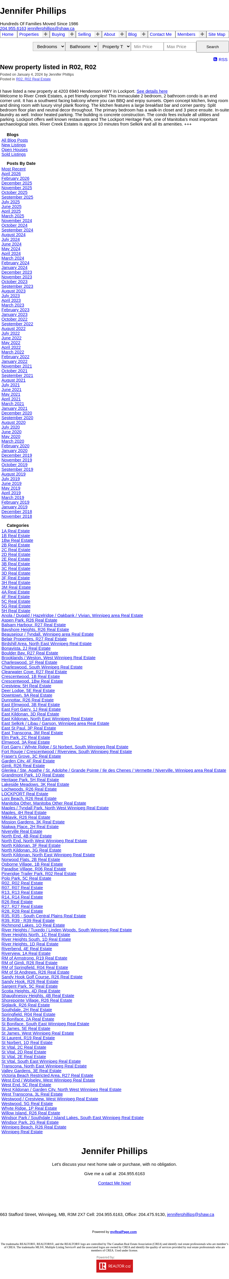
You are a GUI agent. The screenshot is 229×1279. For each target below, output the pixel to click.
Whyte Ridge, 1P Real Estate (29, 1108)
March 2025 (12, 216)
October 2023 (14, 281)
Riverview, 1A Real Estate (26, 953)
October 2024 (14, 225)
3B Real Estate (15, 563)
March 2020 (12, 441)
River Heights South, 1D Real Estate (36, 939)
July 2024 (10, 239)
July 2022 (10, 333)
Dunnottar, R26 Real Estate (27, 700)
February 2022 (15, 356)
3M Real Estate (16, 587)
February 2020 (15, 446)
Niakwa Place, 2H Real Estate (30, 826)
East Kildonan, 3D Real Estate (30, 714)
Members (186, 34)
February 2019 (15, 502)
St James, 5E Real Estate (25, 1028)
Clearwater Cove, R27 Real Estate (34, 671)
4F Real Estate (15, 596)
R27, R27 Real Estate (22, 906)
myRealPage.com (123, 1232)
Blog (132, 34)
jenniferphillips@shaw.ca (190, 1214)
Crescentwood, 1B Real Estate (30, 676)
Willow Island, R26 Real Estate (30, 1113)
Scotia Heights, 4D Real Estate (30, 991)
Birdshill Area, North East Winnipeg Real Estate (46, 643)
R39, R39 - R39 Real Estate (28, 920)
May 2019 (10, 488)
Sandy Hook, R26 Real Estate (30, 981)
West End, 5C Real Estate (26, 1084)
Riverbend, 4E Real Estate (26, 948)
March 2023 (12, 305)
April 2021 (11, 399)
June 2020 (11, 431)
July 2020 (10, 427)
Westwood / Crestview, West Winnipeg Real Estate (49, 1099)
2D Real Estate (15, 554)
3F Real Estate (15, 578)
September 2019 (17, 469)
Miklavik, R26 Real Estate (25, 817)
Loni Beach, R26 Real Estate (29, 798)
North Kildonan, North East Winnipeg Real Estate (48, 854)
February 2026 (15, 178)
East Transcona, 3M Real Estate (32, 732)
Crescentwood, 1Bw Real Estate (32, 681)
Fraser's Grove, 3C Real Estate (31, 756)
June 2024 (11, 244)
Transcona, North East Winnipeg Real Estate (44, 1066)
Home (7, 34)
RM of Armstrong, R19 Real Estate (34, 958)
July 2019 (10, 478)
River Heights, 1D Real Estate (30, 944)
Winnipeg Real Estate (22, 1131)
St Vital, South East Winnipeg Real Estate (41, 1061)
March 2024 (12, 258)
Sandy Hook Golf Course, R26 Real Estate (42, 977)
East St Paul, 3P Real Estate (28, 728)
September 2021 (17, 375)
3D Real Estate (15, 573)
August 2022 (13, 328)
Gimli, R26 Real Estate (23, 765)
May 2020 (10, 436)
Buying (58, 34)
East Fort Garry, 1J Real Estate (31, 709)
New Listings (13, 145)
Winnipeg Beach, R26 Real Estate (33, 1127)
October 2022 (14, 319)
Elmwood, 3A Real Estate (25, 742)
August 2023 (13, 291)
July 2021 (10, 385)
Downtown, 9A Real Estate (26, 695)
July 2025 (10, 201)
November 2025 (16, 187)
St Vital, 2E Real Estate (23, 1056)
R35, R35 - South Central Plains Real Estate (43, 915)
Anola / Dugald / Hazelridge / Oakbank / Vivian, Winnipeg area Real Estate (72, 615)
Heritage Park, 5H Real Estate (30, 779)
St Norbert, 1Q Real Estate (26, 1042)
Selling (84, 34)
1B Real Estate (15, 535)
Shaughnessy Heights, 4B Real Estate (37, 995)
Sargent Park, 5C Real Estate (29, 986)
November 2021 (16, 366)
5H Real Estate (15, 610)
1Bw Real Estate (17, 540)
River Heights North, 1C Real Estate (35, 934)
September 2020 (17, 417)
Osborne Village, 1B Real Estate (32, 864)
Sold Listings (13, 154)
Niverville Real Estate (21, 831)
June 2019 (11, 483)
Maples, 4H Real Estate (24, 812)
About (109, 34)
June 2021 (11, 389)
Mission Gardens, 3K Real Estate (33, 822)
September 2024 (17, 230)
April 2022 (11, 347)
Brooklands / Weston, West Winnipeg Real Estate (48, 657)
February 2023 (15, 309)
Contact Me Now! (114, 1183)
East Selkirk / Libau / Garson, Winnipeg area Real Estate (55, 723)
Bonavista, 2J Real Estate (26, 648)
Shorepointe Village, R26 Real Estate (36, 1000)
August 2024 (13, 234)
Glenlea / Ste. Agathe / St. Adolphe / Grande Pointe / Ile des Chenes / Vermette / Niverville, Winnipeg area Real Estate (113, 770)
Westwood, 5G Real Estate (27, 1103)
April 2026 (11, 173)
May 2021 (10, 394)
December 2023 (16, 272)
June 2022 (11, 338)
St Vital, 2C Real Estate (23, 1047)
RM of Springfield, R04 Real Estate (34, 967)
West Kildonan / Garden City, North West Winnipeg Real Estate (61, 1089)
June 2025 (11, 206)
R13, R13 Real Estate (22, 892)
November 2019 (16, 460)
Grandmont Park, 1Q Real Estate (32, 775)
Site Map (217, 34)
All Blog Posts (14, 140)
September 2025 (17, 197)
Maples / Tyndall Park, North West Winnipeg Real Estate (55, 808)
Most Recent (13, 169)
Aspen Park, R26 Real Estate (29, 620)
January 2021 (14, 408)
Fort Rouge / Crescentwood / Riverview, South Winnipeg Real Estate (66, 751)
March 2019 (12, 497)
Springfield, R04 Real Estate (28, 1014)
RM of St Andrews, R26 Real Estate (35, 972)
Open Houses (14, 149)
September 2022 (17, 324)
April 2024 (11, 253)
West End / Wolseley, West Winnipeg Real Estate (48, 1080)
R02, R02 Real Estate (33, 79)
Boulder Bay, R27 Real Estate (29, 653)
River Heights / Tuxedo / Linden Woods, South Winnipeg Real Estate (66, 930)
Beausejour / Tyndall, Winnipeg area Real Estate (47, 634)
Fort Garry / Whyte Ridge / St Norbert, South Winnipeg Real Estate (64, 747)
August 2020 (13, 422)
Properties (29, 34)
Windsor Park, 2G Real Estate (30, 1122)
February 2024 (15, 262)
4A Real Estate (15, 592)
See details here (152, 91)
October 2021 (14, 370)
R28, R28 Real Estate (22, 911)
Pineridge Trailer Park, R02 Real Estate (38, 873)
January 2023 (14, 314)
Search (212, 47)
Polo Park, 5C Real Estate (26, 878)
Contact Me (161, 34)
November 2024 (16, 220)
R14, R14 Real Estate (22, 897)
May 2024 (10, 248)
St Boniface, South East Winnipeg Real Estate (45, 1023)
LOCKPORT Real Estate (24, 793)
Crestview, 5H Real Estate (26, 686)
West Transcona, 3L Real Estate (32, 1094)
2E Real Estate (15, 559)
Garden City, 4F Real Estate (28, 761)
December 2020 (16, 413)
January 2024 (14, 267)
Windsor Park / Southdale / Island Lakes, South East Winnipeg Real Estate (72, 1117)
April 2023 (11, 300)
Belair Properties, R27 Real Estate (34, 639)
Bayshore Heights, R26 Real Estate (35, 629)
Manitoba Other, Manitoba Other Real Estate (43, 803)
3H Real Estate (15, 582)
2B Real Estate (15, 545)
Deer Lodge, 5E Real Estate (28, 690)
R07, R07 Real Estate (22, 887)
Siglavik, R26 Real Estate (25, 1005)
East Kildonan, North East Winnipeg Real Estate (47, 718)
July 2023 (10, 295)
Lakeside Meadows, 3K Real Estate (35, 784)
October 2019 (14, 464)
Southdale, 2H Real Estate (26, 1009)
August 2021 (13, 380)
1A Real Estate (15, 531)
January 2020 (14, 450)
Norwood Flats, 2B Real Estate (30, 859)
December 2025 (16, 183)
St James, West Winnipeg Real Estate (37, 1033)
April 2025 (11, 211)
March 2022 (12, 352)
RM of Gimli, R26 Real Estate (29, 962)
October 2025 (14, 192)
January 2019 (14, 507)
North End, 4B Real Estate (26, 836)
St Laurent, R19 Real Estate (28, 1038)
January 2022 (14, 361)
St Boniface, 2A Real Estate (27, 1019)
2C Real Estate (15, 549)
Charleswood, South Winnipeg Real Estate (42, 667)
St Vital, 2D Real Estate (23, 1052)
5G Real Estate (15, 606)
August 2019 (13, 474)
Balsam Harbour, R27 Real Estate (33, 624)
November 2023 (16, 277)
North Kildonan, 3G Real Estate (31, 850)
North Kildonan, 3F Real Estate (31, 845)
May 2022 (10, 342)
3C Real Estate (15, 568)
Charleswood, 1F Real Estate (29, 662)
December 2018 (16, 511)
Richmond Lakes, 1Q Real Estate (33, 925)
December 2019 (16, 455)
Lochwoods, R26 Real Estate (29, 789)
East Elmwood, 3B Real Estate (30, 704)
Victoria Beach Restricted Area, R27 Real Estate (47, 1075)
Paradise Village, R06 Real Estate (33, 869)
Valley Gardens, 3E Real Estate (31, 1070)
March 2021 (12, 403)
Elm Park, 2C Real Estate (25, 737)
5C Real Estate (15, 601)
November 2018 (16, 516)
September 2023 (17, 286)
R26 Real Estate (17, 901)
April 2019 (11, 492)
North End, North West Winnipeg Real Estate (44, 840)
